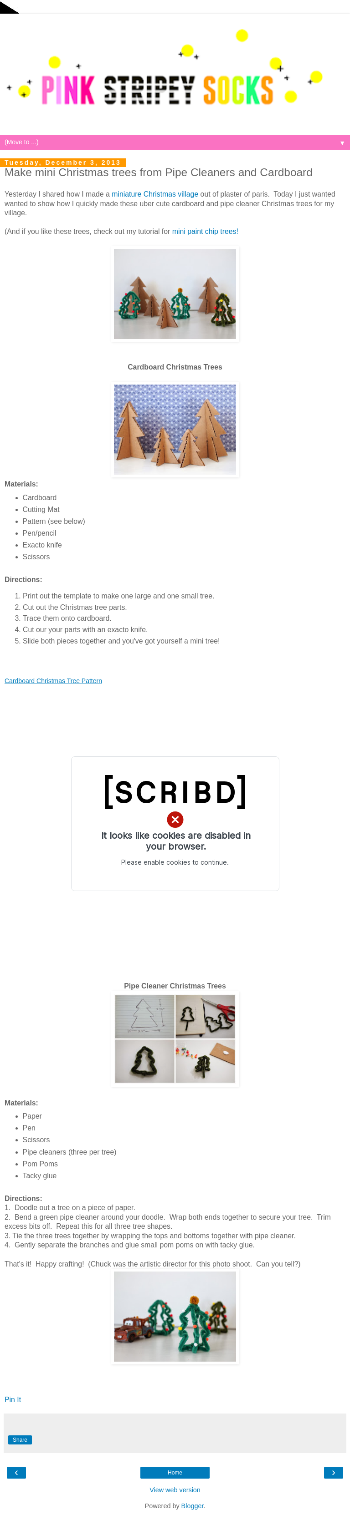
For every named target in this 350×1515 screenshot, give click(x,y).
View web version (175, 1490)
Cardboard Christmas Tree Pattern (53, 680)
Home (175, 1472)
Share (20, 1440)
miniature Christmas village (155, 194)
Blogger (192, 1506)
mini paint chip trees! (205, 231)
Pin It (13, 1400)
